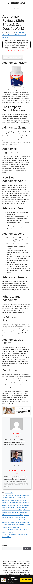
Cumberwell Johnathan (16, 470)
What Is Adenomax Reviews (16, 525)
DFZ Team (16, 433)
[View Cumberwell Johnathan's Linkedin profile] (18, 465)
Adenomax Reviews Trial (15, 515)
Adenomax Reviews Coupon (20, 503)
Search (4, 545)
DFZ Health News (16, 2)
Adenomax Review (10, 495)
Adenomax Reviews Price (14, 510)
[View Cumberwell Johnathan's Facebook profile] (14, 465)
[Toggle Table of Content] (19, 57)
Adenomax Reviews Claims (16, 498)
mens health (9, 493)
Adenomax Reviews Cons (10, 500)
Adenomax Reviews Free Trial (11, 505)
